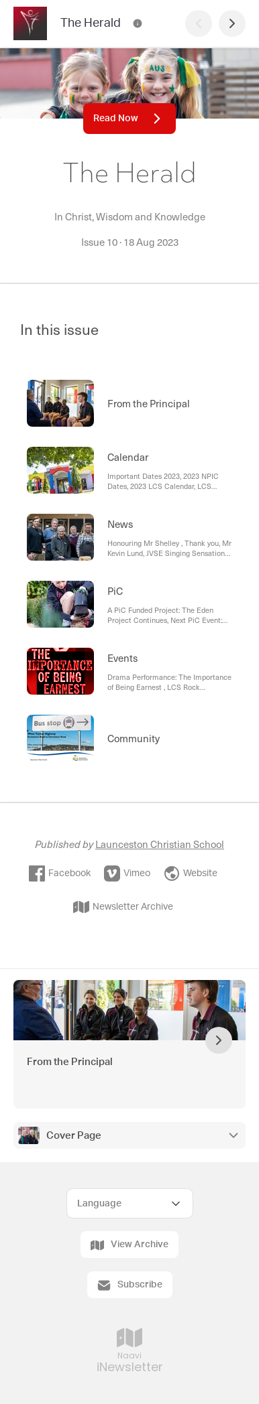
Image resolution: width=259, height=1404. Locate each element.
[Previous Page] (198, 23)
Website (190, 873)
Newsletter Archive (123, 907)
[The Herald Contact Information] (137, 23)
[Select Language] (130, 1203)
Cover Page (73, 1136)
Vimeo (127, 873)
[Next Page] (232, 23)
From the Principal (70, 1062)
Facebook (60, 873)
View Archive (129, 1245)
